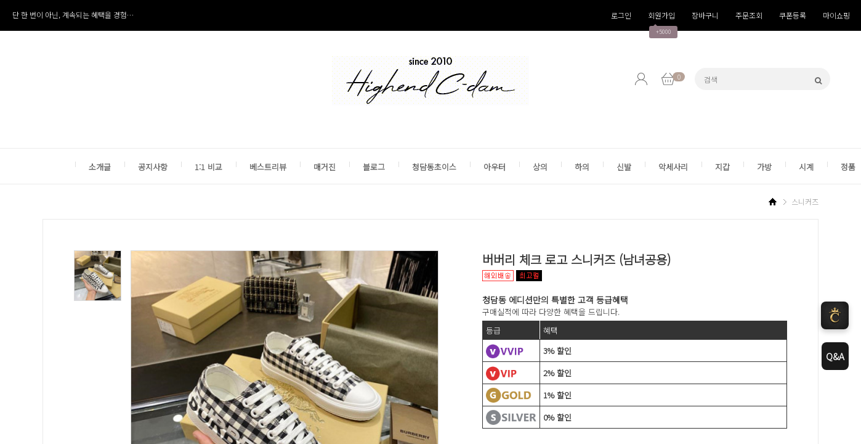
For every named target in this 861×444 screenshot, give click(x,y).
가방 (764, 167)
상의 (540, 167)
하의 (582, 167)
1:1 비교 (208, 167)
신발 (623, 167)
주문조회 (748, 15)
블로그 (374, 167)
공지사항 (153, 167)
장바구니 (705, 15)
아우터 (494, 167)
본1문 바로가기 (0, 0)
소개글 (100, 167)
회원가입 (661, 15)
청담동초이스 (434, 167)
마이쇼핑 (836, 15)
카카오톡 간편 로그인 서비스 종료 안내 (71, 14)
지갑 (722, 167)
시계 (806, 167)
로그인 (621, 15)
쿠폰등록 (792, 15)
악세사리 (673, 167)
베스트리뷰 (267, 167)
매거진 (324, 167)
